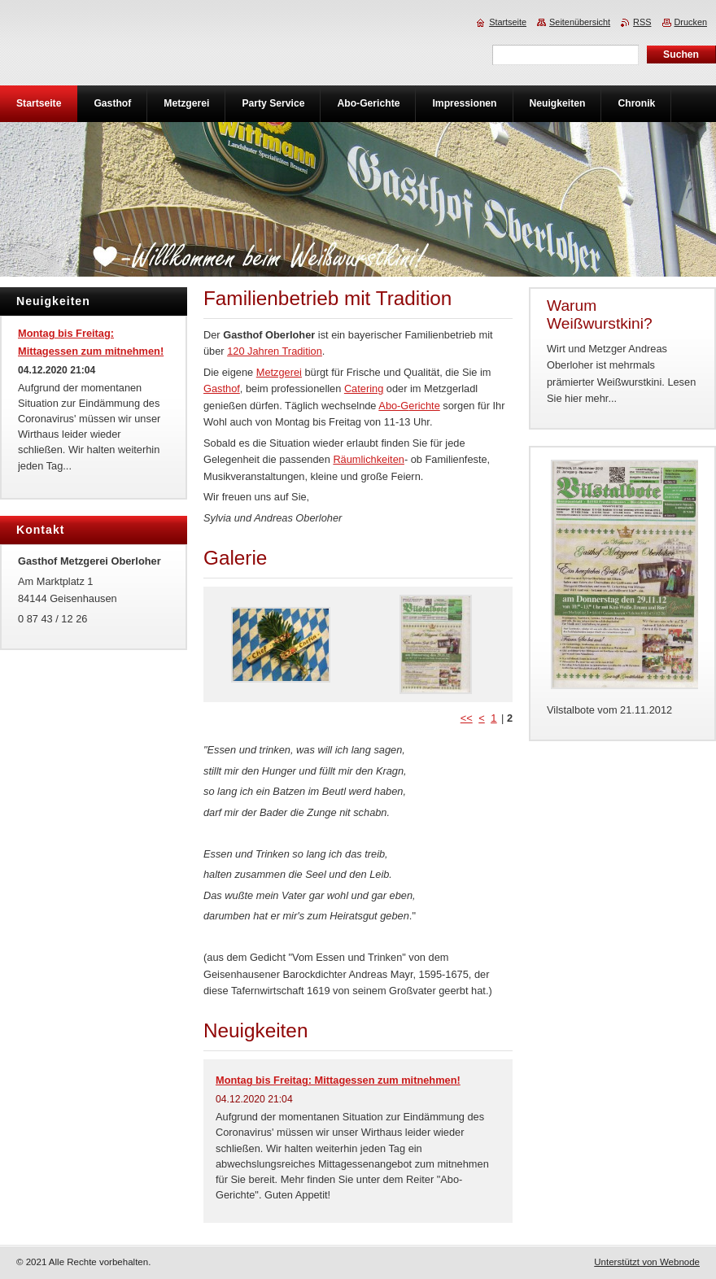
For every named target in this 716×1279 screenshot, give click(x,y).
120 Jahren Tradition (274, 351)
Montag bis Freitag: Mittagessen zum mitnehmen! (338, 1080)
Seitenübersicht (579, 22)
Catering (363, 388)
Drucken (691, 22)
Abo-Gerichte (408, 405)
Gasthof (221, 388)
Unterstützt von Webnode (647, 1262)
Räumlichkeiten (368, 459)
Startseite (507, 22)
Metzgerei (279, 372)
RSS (642, 22)
